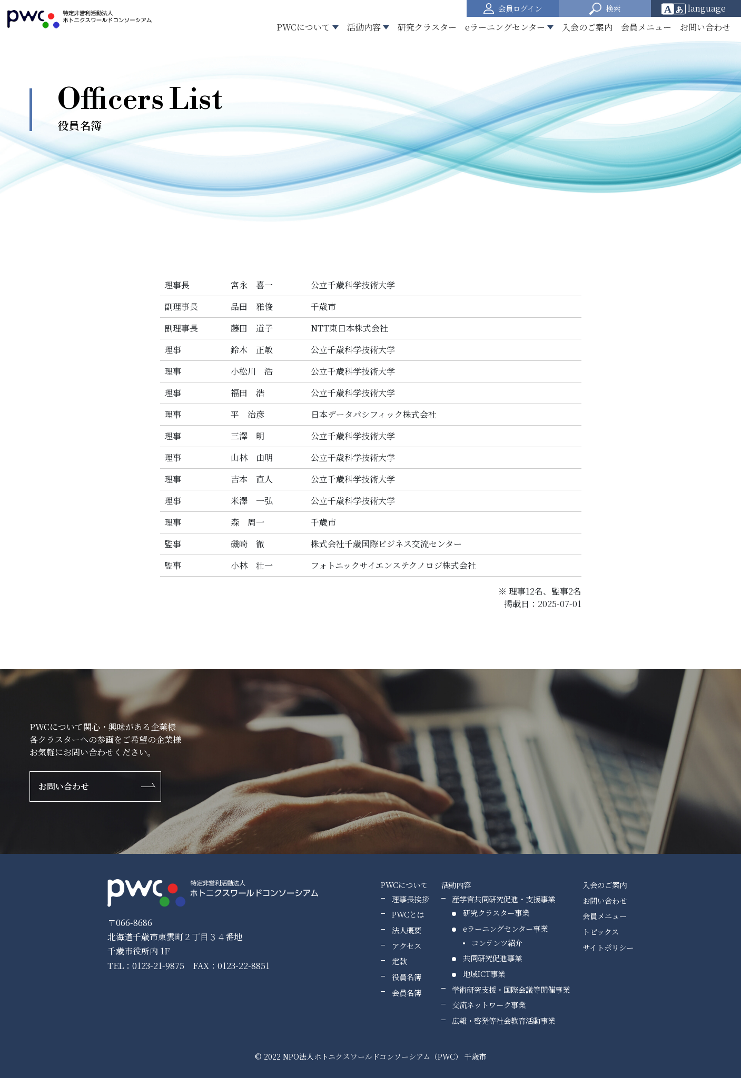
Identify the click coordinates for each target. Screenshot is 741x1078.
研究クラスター (427, 27)
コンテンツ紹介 (496, 942)
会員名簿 (406, 992)
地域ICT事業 (484, 973)
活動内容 (456, 884)
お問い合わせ (705, 27)
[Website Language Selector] (697, 8)
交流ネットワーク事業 (489, 1004)
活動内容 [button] (364, 27)
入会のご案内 (587, 27)
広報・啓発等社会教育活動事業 (503, 1020)
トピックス (600, 931)
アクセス (406, 945)
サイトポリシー (608, 947)
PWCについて (404, 884)
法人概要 (406, 929)
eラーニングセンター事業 (505, 928)
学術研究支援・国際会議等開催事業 (511, 989)
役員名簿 (406, 976)
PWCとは (408, 914)
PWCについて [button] (303, 27)
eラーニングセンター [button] (505, 27)
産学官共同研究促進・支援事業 (503, 898)
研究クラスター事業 (496, 912)
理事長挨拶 (410, 898)
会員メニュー (646, 27)
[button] (605, 8)
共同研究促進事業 (492, 957)
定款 (399, 960)
